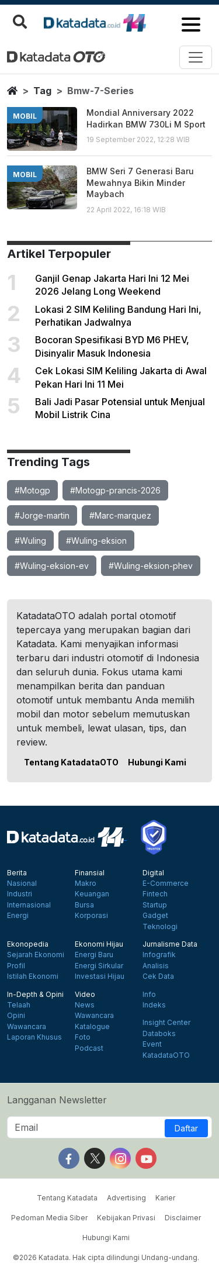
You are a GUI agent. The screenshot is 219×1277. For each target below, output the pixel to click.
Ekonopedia (27, 944)
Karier (165, 1197)
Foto (83, 1037)
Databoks (159, 1034)
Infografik (159, 955)
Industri (19, 894)
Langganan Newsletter (57, 1100)
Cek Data (158, 976)
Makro (85, 883)
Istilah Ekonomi (32, 976)
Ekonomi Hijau (99, 944)
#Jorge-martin (42, 515)
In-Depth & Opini (35, 994)
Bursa (84, 905)
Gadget (155, 916)
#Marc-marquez (120, 515)
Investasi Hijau (99, 976)
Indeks (154, 1005)
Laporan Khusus (34, 1037)
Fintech (155, 894)
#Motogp (32, 490)
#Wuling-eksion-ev (52, 566)
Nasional (22, 883)
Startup (154, 905)
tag (42, 90)
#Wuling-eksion (96, 541)
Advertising (126, 1197)
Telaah (18, 1005)
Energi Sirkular (99, 966)
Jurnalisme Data (169, 944)
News (85, 1005)
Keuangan (92, 894)
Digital (153, 873)
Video (85, 994)
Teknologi (160, 927)
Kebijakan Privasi (126, 1217)
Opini (16, 1016)
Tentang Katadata (67, 1197)
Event (152, 1044)
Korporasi (91, 916)
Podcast (89, 1048)
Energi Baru (94, 955)
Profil (16, 966)
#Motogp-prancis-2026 (115, 490)
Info (149, 994)
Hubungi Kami (157, 762)
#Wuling (30, 541)
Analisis (155, 966)
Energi (18, 916)
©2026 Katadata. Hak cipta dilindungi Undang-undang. (106, 1257)
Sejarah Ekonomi (35, 955)
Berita (17, 873)
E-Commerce (165, 883)
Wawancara (26, 1027)
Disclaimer (183, 1217)
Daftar (186, 1128)
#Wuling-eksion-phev (151, 566)
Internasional (29, 905)
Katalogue (92, 1027)
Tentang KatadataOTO (71, 762)
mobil (25, 116)
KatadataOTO (166, 1055)
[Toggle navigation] (195, 57)
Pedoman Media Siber (49, 1217)
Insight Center (166, 1023)
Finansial (90, 873)
